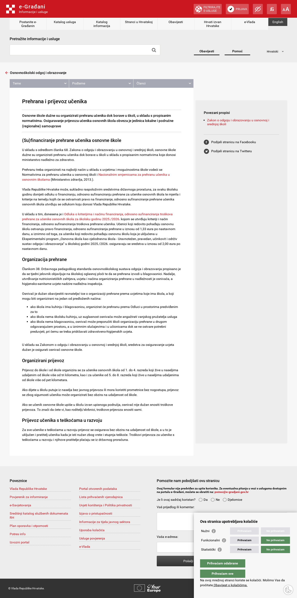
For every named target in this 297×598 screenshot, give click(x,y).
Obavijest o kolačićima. (230, 585)
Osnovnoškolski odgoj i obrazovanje (38, 73)
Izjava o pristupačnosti (95, 513)
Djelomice (232, 500)
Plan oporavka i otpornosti (29, 526)
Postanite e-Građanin (28, 24)
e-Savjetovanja (20, 505)
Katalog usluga (65, 22)
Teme (17, 83)
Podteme (78, 83)
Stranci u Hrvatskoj (139, 22)
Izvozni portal (19, 542)
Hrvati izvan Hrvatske (212, 24)
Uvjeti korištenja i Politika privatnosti (105, 505)
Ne (215, 500)
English (277, 22)
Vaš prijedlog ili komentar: (175, 507)
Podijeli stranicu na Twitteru (231, 151)
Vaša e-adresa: (167, 537)
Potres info (18, 534)
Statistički (208, 558)
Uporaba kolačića (92, 530)
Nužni (205, 539)
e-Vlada (249, 22)
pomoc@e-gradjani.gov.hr (231, 492)
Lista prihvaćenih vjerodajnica (101, 497)
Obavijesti (176, 22)
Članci (141, 83)
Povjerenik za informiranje (29, 497)
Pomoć (237, 51)
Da (203, 500)
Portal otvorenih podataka (98, 489)
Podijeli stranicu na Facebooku (233, 142)
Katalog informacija (101, 24)
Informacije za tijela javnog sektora (104, 522)
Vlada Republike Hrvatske (28, 489)
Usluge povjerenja (92, 538)
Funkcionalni (210, 548)
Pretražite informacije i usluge (35, 39)
